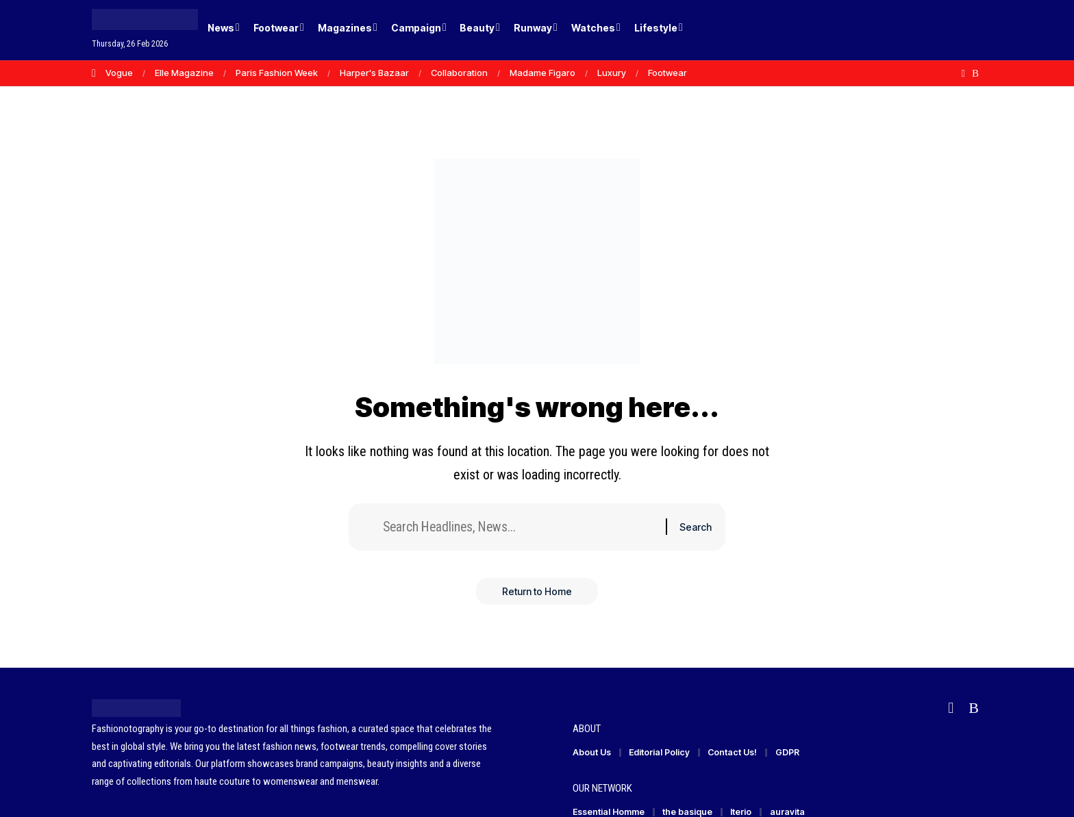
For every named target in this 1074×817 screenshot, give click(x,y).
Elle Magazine (184, 72)
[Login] (919, 30)
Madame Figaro (542, 72)
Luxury (611, 72)
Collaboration (459, 72)
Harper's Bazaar (374, 72)
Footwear (667, 72)
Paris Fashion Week (277, 72)
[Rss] (975, 73)
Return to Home (537, 593)
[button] (948, 30)
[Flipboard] (963, 73)
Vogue (119, 72)
